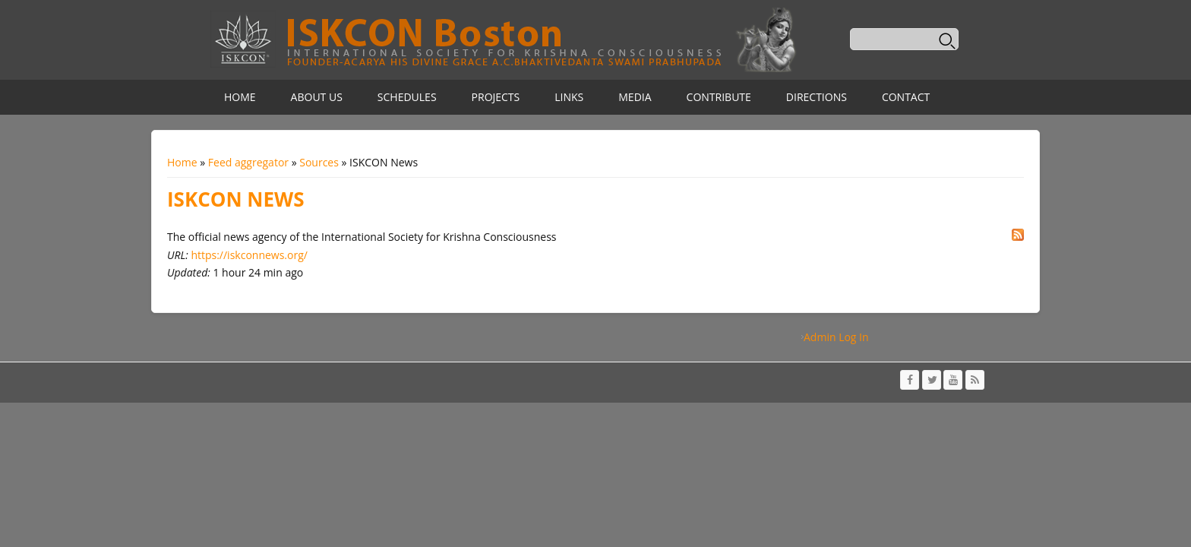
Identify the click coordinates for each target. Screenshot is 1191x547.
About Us (317, 97)
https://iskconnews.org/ (249, 255)
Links (568, 97)
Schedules (407, 97)
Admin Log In (836, 337)
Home (240, 97)
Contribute (719, 97)
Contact (906, 97)
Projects (496, 97)
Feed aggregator (248, 162)
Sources (319, 162)
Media (634, 97)
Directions (816, 97)
